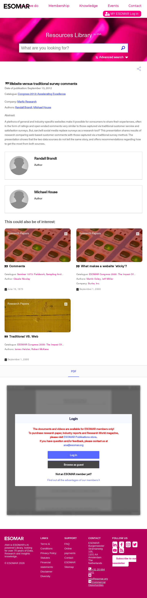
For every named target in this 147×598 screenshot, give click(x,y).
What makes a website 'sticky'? (104, 266)
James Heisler (22, 349)
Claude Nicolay (22, 278)
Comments (17, 266)
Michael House (42, 107)
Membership (58, 6)
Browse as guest (73, 464)
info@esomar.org (98, 577)
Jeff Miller (107, 278)
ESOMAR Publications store (80, 437)
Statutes (45, 557)
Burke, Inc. (94, 283)
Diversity (45, 576)
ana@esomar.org (73, 445)
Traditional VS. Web (23, 336)
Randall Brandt (23, 107)
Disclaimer (46, 571)
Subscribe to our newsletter (124, 561)
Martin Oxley (94, 278)
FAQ (67, 543)
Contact (134, 6)
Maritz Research (27, 101)
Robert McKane (40, 349)
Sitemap (69, 567)
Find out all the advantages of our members (73, 480)
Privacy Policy (48, 553)
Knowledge (88, 6)
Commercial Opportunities (97, 583)
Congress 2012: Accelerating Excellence (42, 94)
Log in (73, 455)
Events (113, 6)
